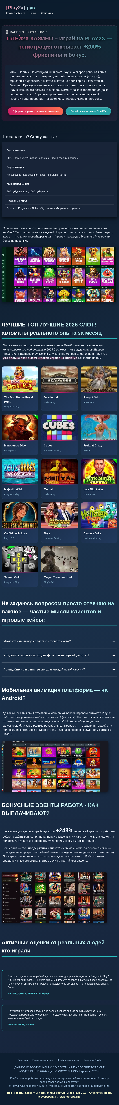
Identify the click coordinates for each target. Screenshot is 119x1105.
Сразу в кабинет (15, 13)
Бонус (33, 13)
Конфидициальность (68, 1060)
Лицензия (23, 1060)
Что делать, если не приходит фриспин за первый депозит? (46, 655)
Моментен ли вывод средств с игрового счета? (37, 641)
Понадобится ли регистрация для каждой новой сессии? (44, 669)
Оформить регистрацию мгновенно (36, 111)
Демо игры (47, 13)
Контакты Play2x (92, 1060)
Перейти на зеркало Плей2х (88, 111)
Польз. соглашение (42, 1060)
